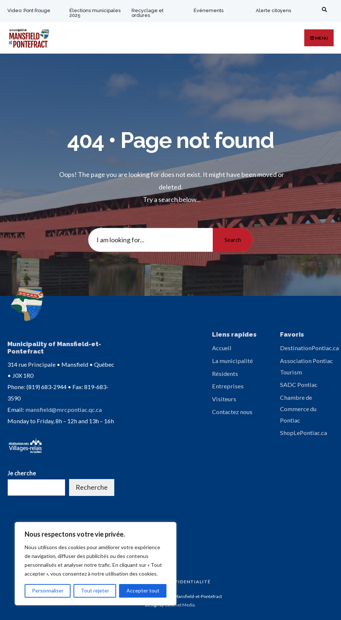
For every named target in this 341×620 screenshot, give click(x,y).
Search (233, 239)
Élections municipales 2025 (89, 13)
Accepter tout (142, 590)
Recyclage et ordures (148, 13)
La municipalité (232, 360)
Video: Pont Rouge (28, 10)
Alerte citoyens (273, 10)
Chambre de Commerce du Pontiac (298, 409)
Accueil (221, 347)
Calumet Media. (180, 604)
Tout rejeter (95, 590)
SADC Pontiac (298, 384)
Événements (208, 10)
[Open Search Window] (323, 9)
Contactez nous (232, 411)
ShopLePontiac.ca (303, 432)
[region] (95, 563)
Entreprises (228, 385)
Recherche (92, 487)
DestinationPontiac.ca (309, 347)
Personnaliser (48, 590)
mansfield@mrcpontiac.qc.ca (63, 408)
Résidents (225, 373)
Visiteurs (224, 398)
